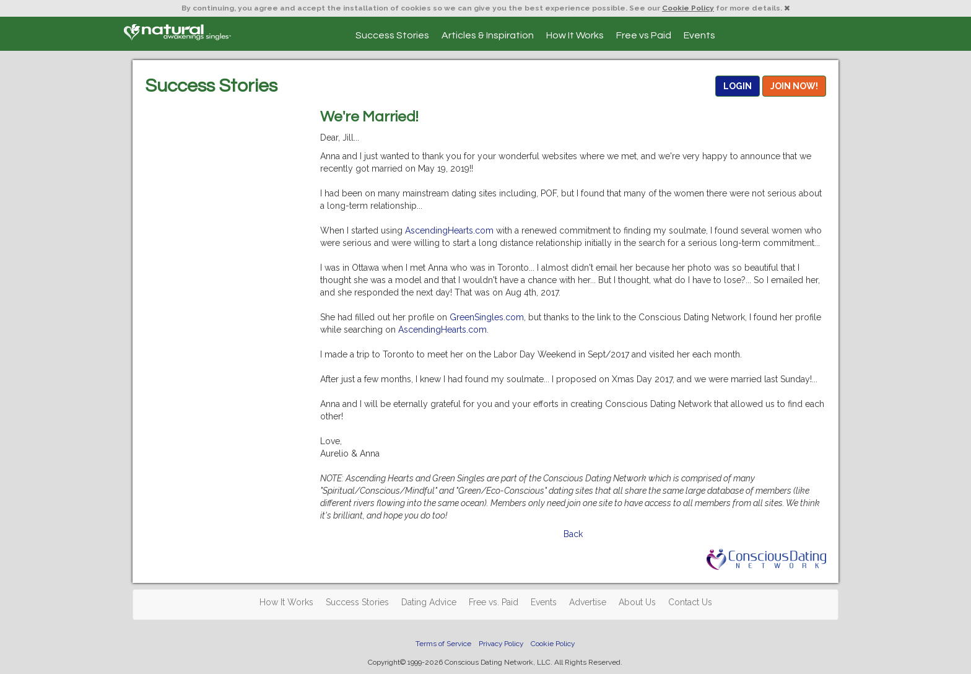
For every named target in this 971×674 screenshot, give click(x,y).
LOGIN (737, 86)
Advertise (587, 602)
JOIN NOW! (794, 86)
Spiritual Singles (177, 32)
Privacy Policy (501, 643)
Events (699, 35)
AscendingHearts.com (449, 230)
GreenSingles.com (487, 317)
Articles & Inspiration (488, 35)
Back (573, 534)
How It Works (575, 35)
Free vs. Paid (493, 602)
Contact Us (690, 602)
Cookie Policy (688, 8)
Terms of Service (443, 643)
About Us (637, 602)
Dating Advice (428, 602)
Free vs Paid (643, 35)
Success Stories (392, 35)
